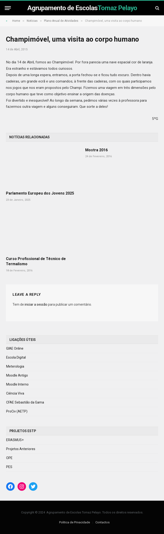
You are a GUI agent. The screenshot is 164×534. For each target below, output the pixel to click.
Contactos (102, 522)
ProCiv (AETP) (16, 411)
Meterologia (15, 366)
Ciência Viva (15, 393)
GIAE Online (14, 348)
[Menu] (8, 8)
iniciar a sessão (36, 304)
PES (9, 467)
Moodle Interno (17, 384)
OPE (9, 458)
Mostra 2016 (96, 150)
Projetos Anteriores (20, 449)
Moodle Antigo (17, 375)
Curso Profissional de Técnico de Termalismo (36, 261)
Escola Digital (16, 357)
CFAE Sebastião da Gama (25, 402)
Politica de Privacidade (74, 522)
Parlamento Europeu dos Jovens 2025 (40, 193)
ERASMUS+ (15, 440)
